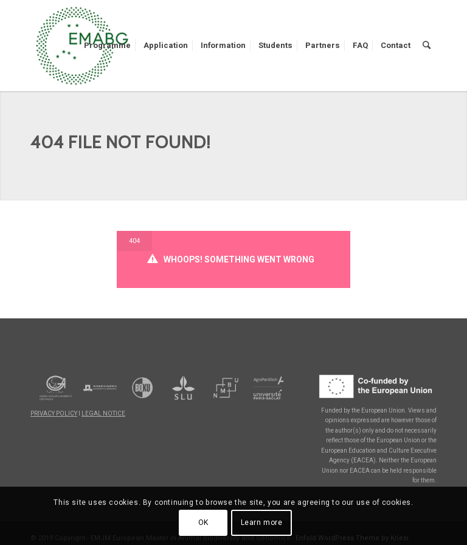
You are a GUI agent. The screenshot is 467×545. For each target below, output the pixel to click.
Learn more (262, 522)
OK (203, 522)
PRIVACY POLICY (53, 414)
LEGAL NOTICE (103, 414)
